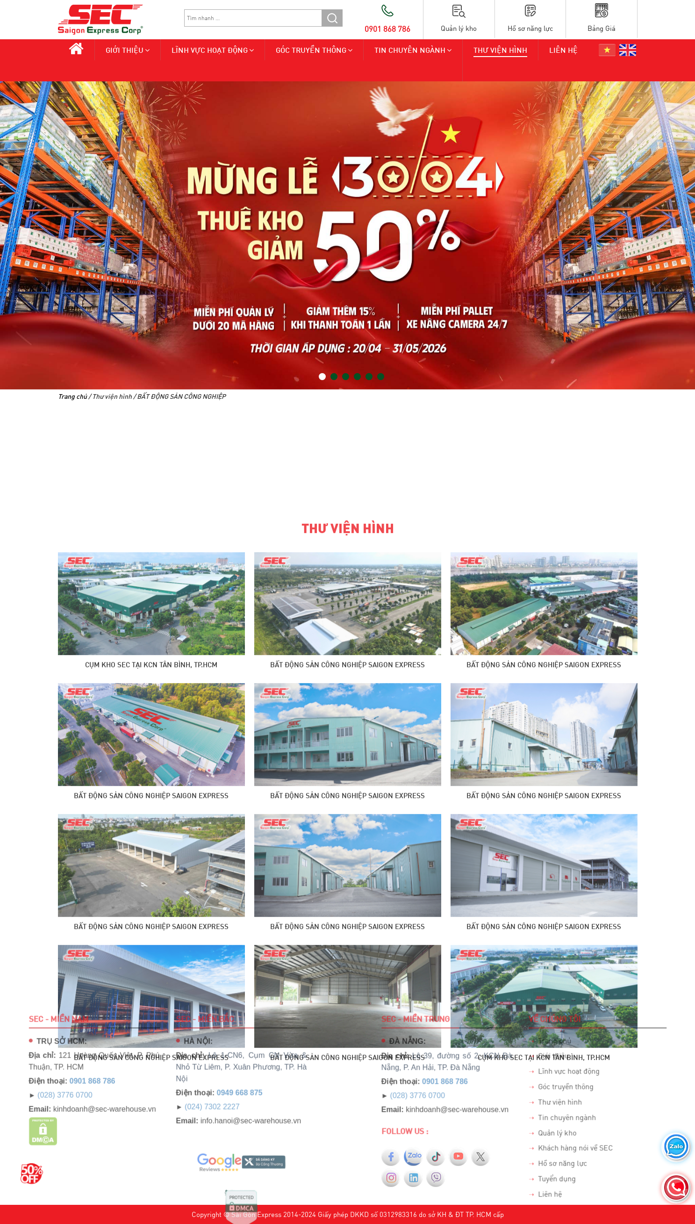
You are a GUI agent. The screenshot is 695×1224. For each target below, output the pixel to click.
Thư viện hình (500, 50)
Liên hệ (563, 50)
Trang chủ (72, 396)
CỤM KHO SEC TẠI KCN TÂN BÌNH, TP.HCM (151, 1023)
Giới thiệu (124, 50)
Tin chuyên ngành (409, 50)
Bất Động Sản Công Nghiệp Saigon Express (347, 1023)
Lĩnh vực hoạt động (210, 50)
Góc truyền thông (311, 50)
